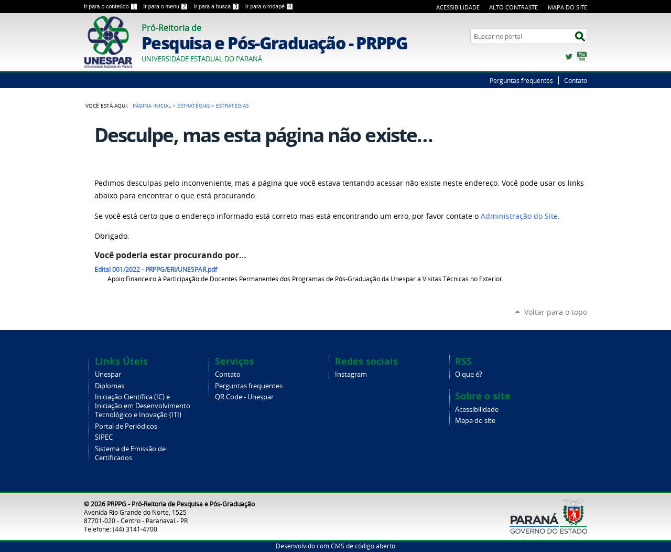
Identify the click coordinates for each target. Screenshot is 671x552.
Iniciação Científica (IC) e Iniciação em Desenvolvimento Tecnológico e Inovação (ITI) (142, 405)
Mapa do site (475, 420)
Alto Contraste (513, 7)
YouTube (582, 56)
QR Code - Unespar (244, 396)
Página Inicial (152, 105)
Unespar (108, 374)
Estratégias (193, 105)
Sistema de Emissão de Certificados (130, 453)
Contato (575, 80)
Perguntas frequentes (521, 80)
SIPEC (104, 437)
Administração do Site (519, 216)
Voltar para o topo (555, 312)
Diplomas (109, 385)
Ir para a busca (217, 6)
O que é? (468, 374)
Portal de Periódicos (126, 426)
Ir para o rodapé (269, 6)
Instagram (351, 374)
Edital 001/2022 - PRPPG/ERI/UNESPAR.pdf (155, 269)
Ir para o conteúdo (111, 6)
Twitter (569, 56)
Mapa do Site (567, 7)
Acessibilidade (458, 7)
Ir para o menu (166, 6)
